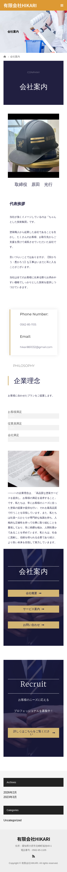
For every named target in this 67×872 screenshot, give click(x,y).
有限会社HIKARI (20, 5)
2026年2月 (10, 792)
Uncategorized (12, 820)
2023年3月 (10, 797)
